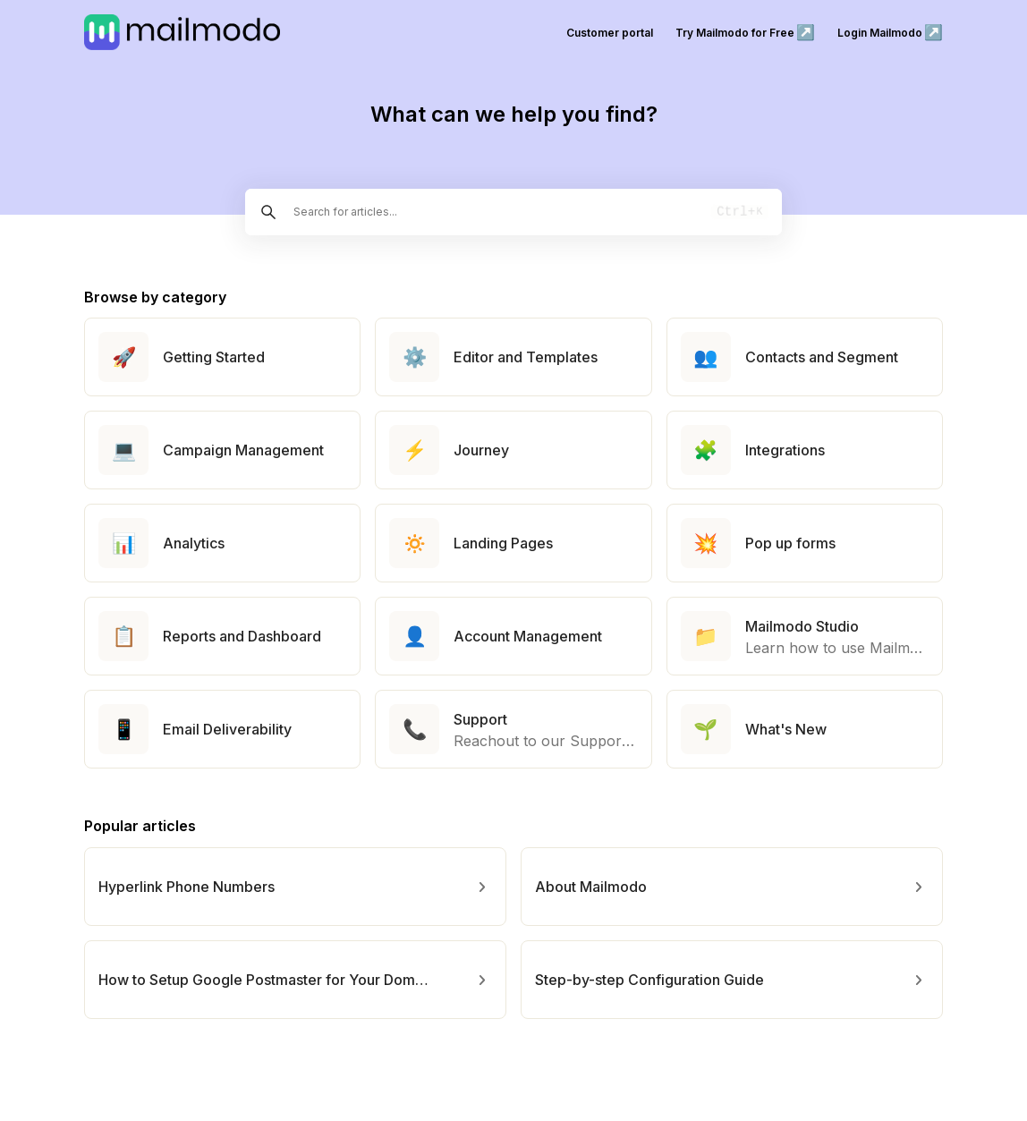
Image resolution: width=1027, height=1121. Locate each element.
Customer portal (609, 32)
